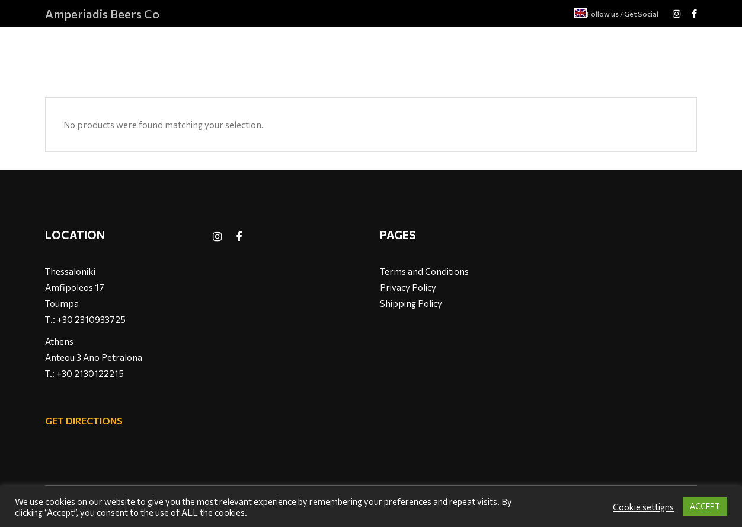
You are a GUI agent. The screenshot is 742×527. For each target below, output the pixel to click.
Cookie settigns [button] (643, 506)
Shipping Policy (411, 303)
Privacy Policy (408, 287)
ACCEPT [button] (705, 506)
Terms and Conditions (424, 271)
